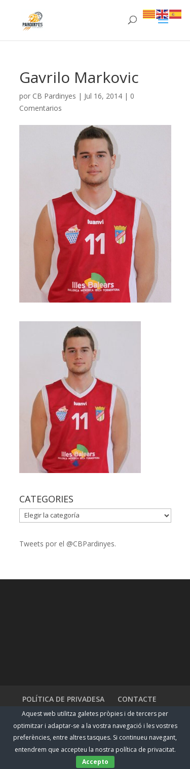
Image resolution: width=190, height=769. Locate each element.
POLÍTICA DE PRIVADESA (63, 699)
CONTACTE (137, 699)
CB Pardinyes (54, 96)
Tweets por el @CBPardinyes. (67, 543)
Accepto (95, 761)
